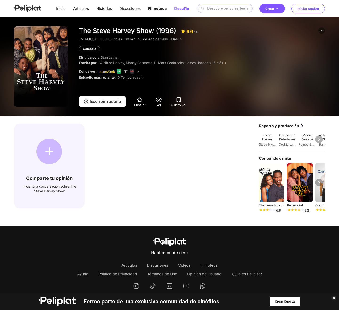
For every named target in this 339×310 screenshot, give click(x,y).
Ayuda (82, 274)
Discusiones (130, 8)
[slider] (267, 210)
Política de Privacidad (117, 274)
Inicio (61, 8)
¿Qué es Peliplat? (247, 274)
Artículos (81, 8)
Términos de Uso (162, 274)
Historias (104, 8)
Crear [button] (272, 9)
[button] (321, 30)
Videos (184, 265)
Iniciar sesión (308, 9)
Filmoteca (157, 8)
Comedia (89, 49)
